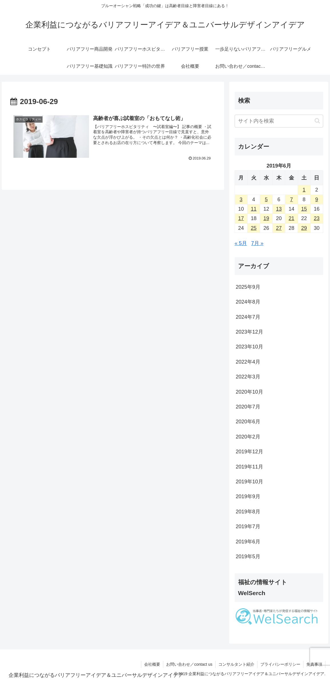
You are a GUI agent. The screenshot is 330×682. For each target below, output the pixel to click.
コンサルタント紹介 (236, 664)
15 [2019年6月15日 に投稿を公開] (304, 209)
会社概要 (152, 664)
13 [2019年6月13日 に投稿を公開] (279, 209)
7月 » (257, 243)
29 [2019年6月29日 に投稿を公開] (304, 228)
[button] (317, 120)
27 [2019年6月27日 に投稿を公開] (279, 228)
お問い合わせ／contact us (189, 664)
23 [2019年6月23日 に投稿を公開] (316, 218)
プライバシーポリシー (280, 664)
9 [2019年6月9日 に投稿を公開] (316, 199)
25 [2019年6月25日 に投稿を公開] (253, 228)
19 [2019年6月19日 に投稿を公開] (266, 218)
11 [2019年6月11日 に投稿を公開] (253, 209)
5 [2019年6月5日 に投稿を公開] (266, 199)
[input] (279, 121)
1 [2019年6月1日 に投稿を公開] (304, 190)
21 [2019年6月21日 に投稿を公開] (291, 218)
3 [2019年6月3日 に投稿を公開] (241, 199)
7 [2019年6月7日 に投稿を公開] (291, 199)
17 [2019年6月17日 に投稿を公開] (241, 218)
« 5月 (241, 243)
